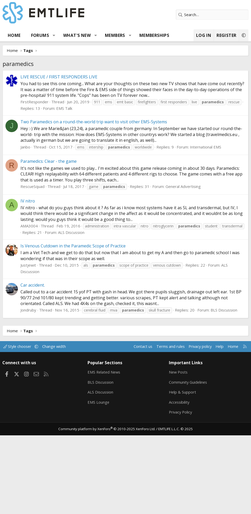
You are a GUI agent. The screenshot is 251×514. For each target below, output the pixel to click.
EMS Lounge (99, 480)
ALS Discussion (71, 310)
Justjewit (28, 343)
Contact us (137, 424)
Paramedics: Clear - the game (48, 239)
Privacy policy (197, 424)
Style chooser (20, 424)
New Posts (178, 449)
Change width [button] (57, 424)
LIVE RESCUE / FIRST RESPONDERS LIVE (58, 155)
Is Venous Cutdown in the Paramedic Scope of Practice (73, 324)
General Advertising (183, 264)
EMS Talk (64, 186)
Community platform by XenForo (107, 507)
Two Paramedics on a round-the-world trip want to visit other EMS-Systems (93, 199)
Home (14, 35)
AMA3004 (29, 303)
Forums (40, 35)
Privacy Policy (180, 490)
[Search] (212, 15)
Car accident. (32, 363)
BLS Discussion (224, 387)
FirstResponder (34, 179)
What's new (77, 35)
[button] (54, 35)
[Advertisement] (125, 109)
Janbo (25, 224)
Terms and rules (166, 424)
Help (217, 424)
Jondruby (28, 387)
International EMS (205, 224)
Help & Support (182, 470)
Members (115, 35)
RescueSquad (32, 264)
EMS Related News (105, 449)
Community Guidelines (188, 460)
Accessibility (179, 480)
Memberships (154, 35)
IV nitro (27, 279)
